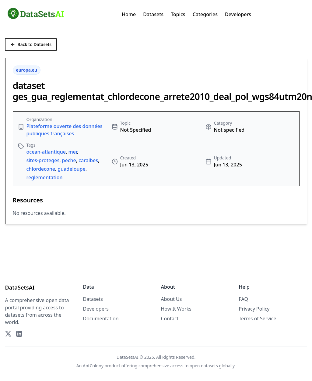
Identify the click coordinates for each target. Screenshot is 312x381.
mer (72, 151)
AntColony (93, 366)
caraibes (88, 160)
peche (69, 160)
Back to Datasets (31, 44)
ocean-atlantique (46, 151)
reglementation (44, 177)
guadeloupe (71, 169)
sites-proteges (43, 160)
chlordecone (40, 169)
